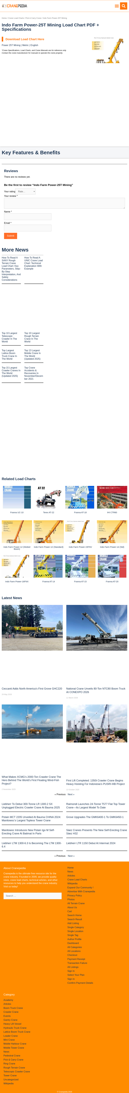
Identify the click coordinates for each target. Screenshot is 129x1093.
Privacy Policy (74, 895)
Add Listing (73, 923)
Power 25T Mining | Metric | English (20, 45)
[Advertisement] (109, 81)
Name (8, 211)
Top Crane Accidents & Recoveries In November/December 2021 (33, 373)
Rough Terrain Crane (14, 1067)
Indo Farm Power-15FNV (80, 547)
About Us (72, 907)
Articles (71, 875)
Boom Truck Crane (13, 1008)
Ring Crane (9, 1063)
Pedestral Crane (11, 1055)
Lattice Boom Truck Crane (16, 1032)
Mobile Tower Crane (13, 1048)
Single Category (75, 927)
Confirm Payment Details (80, 983)
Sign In (71, 971)
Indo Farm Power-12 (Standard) (48, 547)
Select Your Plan (75, 975)
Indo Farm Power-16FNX (16, 581)
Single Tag (72, 935)
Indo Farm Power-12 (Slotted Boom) (16, 548)
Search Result (74, 919)
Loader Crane (10, 1036)
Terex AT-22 (48, 512)
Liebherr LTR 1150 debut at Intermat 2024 (91, 843)
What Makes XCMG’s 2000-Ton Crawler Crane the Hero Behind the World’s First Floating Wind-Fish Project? (31, 780)
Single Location (75, 931)
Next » (71, 794)
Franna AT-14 (48, 581)
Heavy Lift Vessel (12, 1024)
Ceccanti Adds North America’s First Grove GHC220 (32, 688)
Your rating (9, 191)
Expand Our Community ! (80, 887)
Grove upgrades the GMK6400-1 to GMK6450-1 (95, 817)
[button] (116, 6)
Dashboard (73, 943)
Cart (69, 911)
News (70, 871)
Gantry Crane (10, 1020)
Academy (8, 1000)
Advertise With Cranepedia (81, 891)
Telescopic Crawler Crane (16, 1071)
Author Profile (74, 939)
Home (4, 18)
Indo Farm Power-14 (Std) (112, 547)
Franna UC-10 (17, 512)
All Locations (74, 951)
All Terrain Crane (76, 903)
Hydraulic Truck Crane (14, 1028)
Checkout (72, 955)
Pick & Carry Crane (34, 18)
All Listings (73, 967)
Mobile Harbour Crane (14, 1043)
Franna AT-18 (80, 512)
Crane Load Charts (16, 18)
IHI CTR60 (112, 512)
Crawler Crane (10, 1012)
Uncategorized (10, 1079)
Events (7, 1016)
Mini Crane (9, 1040)
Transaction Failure (77, 963)
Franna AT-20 (112, 581)
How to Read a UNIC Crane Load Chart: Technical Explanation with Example (33, 263)
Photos (71, 899)
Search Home (74, 915)
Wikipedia (72, 883)
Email (7, 223)
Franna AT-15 (80, 581)
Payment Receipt (76, 959)
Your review (11, 196)
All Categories (74, 947)
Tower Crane (10, 1075)
